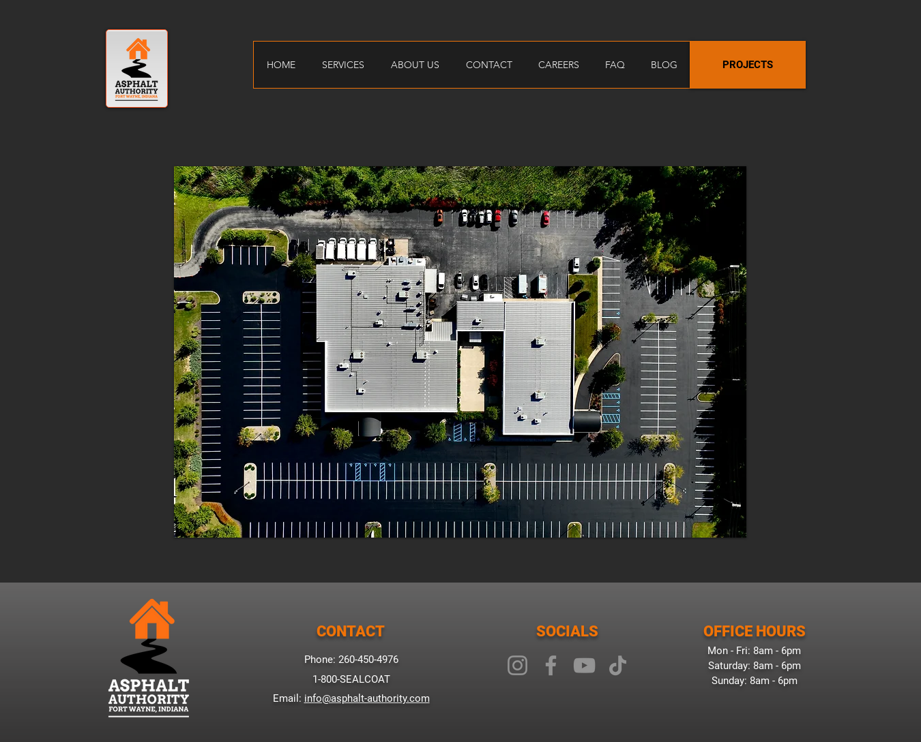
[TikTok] (617, 665)
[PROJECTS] (748, 65)
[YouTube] (584, 665)
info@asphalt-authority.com (367, 698)
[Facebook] (551, 665)
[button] (460, 352)
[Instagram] (517, 665)
